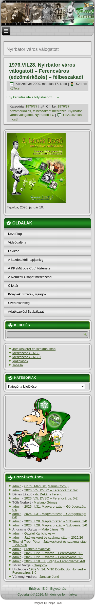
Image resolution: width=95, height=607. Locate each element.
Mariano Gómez (45, 502)
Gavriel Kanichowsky (39, 533)
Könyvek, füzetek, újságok (27, 294)
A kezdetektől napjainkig (25, 260)
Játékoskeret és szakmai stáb (34, 349)
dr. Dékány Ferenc (48, 494)
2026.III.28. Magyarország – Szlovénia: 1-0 (55, 521)
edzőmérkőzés (20, 111)
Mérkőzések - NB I (26, 353)
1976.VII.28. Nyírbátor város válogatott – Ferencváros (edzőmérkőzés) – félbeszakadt (46, 71)
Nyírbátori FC (44, 115)
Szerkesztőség (19, 303)
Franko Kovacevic (37, 549)
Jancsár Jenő (49, 577)
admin (16, 486)
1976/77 (31, 106)
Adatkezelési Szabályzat (26, 311)
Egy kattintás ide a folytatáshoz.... (33, 97)
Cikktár (13, 285)
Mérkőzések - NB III (26, 357)
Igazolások (20, 361)
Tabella (17, 365)
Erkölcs (34, 588)
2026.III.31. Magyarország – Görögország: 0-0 (49, 508)
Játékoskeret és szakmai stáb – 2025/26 (53, 537)
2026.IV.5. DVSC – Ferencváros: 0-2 (51, 490)
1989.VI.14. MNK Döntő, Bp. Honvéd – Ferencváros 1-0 (49, 570)
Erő (45, 588)
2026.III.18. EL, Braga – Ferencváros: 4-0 (54, 561)
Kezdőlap (15, 234)
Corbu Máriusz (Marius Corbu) (46, 486)
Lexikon (14, 251)
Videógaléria (17, 242)
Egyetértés (58, 588)
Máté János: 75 (53, 529)
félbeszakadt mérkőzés (50, 111)
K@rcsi (15, 88)
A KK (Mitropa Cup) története (29, 268)
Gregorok (40, 565)
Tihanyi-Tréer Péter (26, 541)
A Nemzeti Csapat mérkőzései (30, 277)
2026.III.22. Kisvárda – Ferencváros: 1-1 (53, 553)
